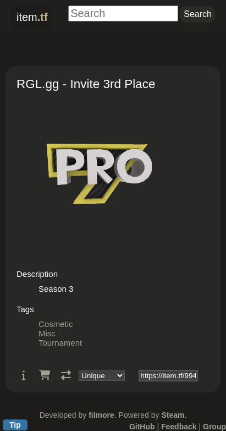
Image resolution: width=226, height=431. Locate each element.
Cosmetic (55, 324)
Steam (172, 415)
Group (214, 426)
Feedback (179, 426)
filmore (101, 415)
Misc (47, 333)
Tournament (60, 342)
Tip (15, 425)
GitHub (142, 426)
